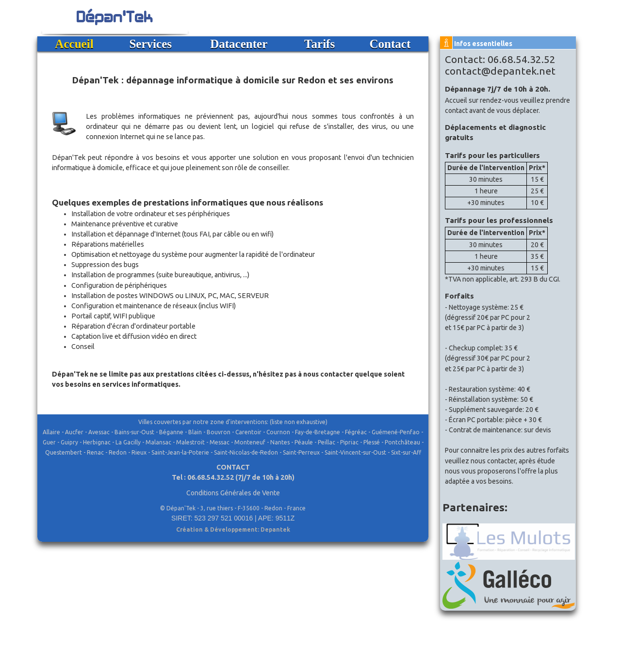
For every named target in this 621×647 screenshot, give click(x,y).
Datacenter (238, 43)
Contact (389, 43)
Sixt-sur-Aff (406, 452)
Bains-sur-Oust (134, 432)
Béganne (171, 432)
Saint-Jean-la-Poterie (180, 452)
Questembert (63, 452)
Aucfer (74, 432)
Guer (49, 442)
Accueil (74, 43)
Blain (195, 432)
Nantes (280, 442)
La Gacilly (128, 442)
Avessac (99, 432)
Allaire (51, 432)
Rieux (139, 452)
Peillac (326, 442)
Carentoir (248, 432)
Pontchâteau (402, 442)
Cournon (278, 432)
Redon (118, 452)
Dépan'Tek (115, 15)
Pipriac (349, 442)
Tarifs (319, 43)
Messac (219, 442)
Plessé (371, 442)
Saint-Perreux (301, 452)
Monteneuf (249, 442)
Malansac (158, 442)
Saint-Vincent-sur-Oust (355, 452)
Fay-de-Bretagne (317, 432)
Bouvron (218, 432)
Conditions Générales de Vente (233, 493)
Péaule (303, 442)
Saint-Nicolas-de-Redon (246, 452)
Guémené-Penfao (396, 432)
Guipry (69, 442)
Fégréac (356, 432)
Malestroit (190, 442)
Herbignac (97, 442)
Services (150, 43)
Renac (95, 452)
